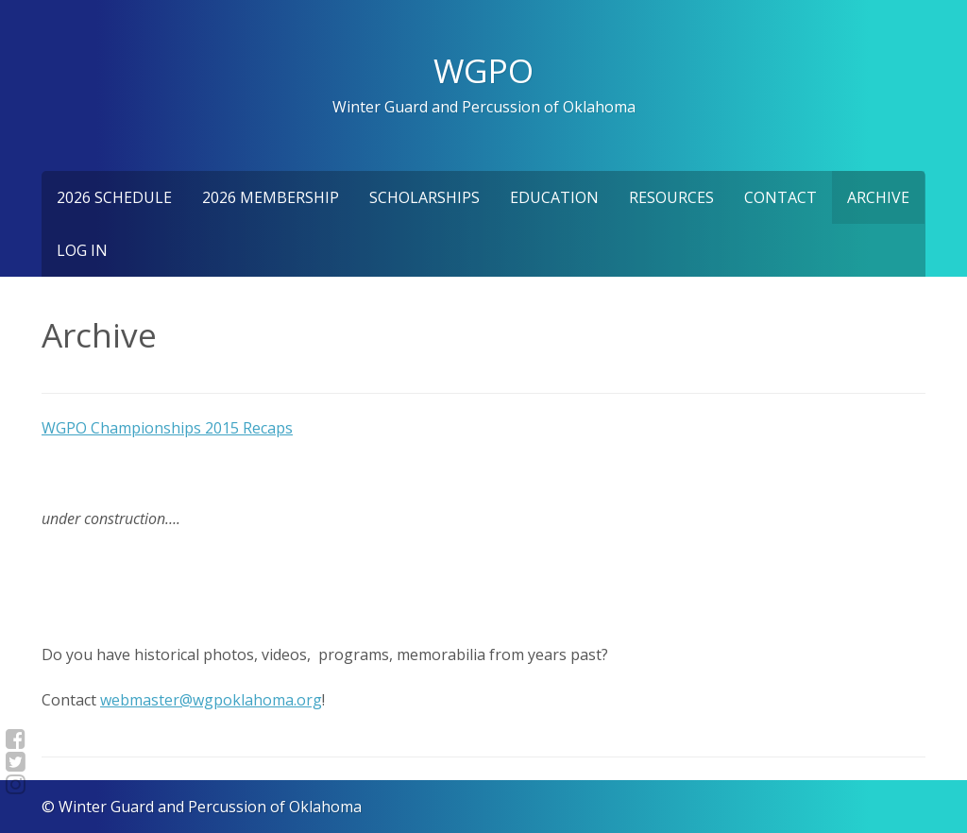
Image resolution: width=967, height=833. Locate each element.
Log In (82, 250)
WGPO (483, 70)
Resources (671, 197)
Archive (878, 197)
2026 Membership (270, 197)
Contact (780, 197)
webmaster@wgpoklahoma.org (211, 699)
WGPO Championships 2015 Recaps (167, 427)
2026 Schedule (114, 197)
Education (554, 197)
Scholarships (424, 197)
